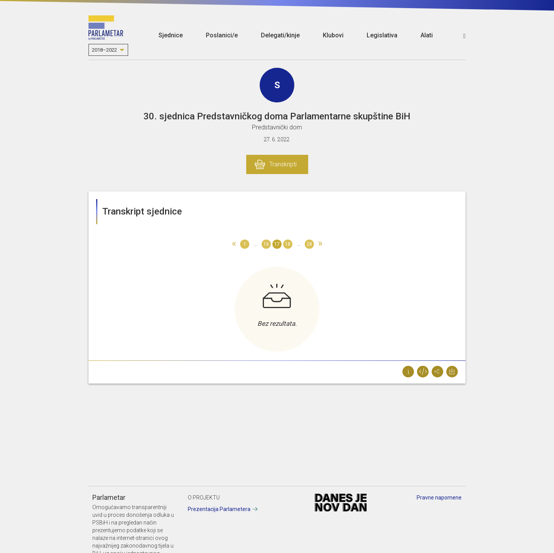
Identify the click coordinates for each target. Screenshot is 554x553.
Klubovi (333, 35)
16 (266, 244)
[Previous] (234, 244)
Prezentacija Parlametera (219, 509)
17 (277, 244)
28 (309, 244)
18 (287, 244)
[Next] (320, 244)
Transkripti (283, 164)
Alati (427, 35)
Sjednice (171, 35)
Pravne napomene (439, 497)
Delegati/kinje (280, 35)
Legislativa (382, 35)
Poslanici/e (222, 35)
